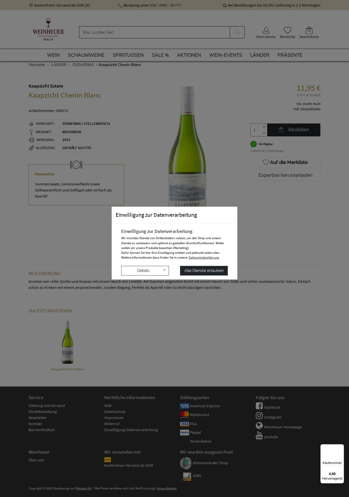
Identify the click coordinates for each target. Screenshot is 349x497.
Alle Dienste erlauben (204, 270)
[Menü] (341, 447)
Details (151, 270)
